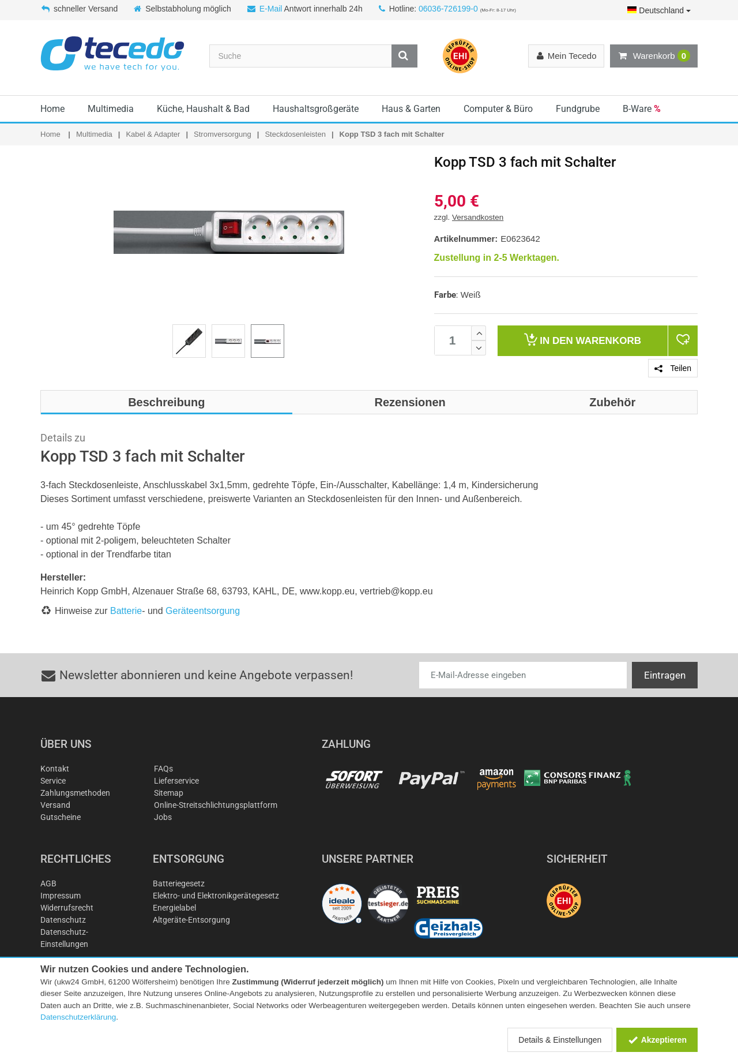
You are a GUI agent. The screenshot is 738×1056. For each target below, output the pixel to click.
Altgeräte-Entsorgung (191, 919)
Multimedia (111, 108)
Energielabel (174, 907)
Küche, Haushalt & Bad (203, 108)
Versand (55, 805)
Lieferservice (176, 780)
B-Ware (642, 108)
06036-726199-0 (448, 8)
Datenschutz (63, 919)
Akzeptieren (657, 1040)
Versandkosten (477, 217)
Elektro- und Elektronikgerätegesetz (216, 895)
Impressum (60, 895)
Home (52, 108)
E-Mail (271, 8)
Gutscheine (60, 817)
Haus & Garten (411, 108)
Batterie (126, 611)
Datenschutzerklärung (78, 1017)
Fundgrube (578, 108)
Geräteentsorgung (202, 611)
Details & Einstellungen (559, 1039)
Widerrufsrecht (66, 907)
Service (53, 780)
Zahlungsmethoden (75, 792)
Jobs (163, 817)
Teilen (672, 368)
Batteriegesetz (179, 883)
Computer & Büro (498, 108)
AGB (48, 883)
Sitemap (168, 792)
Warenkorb (653, 56)
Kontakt (54, 768)
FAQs (163, 768)
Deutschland (659, 10)
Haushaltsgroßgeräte (316, 108)
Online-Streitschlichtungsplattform (215, 805)
